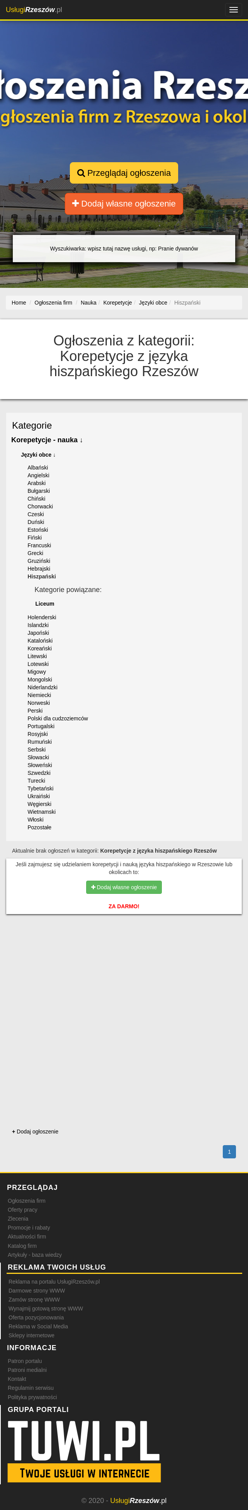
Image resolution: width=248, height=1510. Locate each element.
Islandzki (38, 625)
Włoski (35, 819)
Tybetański (41, 788)
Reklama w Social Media (38, 1326)
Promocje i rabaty (29, 1227)
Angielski (38, 475)
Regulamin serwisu (31, 1388)
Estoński (38, 530)
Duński (36, 522)
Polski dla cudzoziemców (58, 718)
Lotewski (38, 664)
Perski (35, 711)
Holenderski (42, 617)
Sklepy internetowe (31, 1335)
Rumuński (40, 742)
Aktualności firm (27, 1236)
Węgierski (39, 804)
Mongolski (40, 679)
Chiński (36, 499)
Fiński (35, 537)
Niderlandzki (42, 687)
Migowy (37, 672)
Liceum (44, 604)
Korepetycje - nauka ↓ (47, 440)
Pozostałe (39, 827)
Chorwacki (40, 506)
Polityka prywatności (32, 1397)
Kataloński (40, 641)
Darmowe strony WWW (37, 1291)
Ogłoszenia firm (26, 1201)
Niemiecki (39, 695)
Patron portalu (25, 1361)
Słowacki (38, 757)
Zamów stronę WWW (34, 1299)
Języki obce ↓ (38, 455)
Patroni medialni (27, 1370)
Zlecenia (18, 1219)
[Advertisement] (124, 954)
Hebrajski (39, 569)
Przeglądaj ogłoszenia (124, 173)
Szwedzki (39, 773)
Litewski (37, 656)
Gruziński (39, 561)
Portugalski (41, 726)
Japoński (38, 633)
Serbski (37, 749)
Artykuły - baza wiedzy (35, 1255)
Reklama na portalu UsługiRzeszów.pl (54, 1282)
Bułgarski (39, 491)
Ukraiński (39, 796)
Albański (38, 467)
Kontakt (17, 1379)
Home (19, 303)
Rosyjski (38, 734)
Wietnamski (41, 812)
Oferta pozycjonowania (36, 1317)
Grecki (35, 553)
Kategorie (32, 425)
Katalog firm (22, 1246)
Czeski (36, 514)
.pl (34, 10)
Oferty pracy (22, 1210)
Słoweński (40, 765)
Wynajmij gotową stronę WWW (46, 1308)
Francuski (39, 545)
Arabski (37, 483)
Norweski (39, 703)
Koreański (40, 648)
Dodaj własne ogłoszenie (124, 203)
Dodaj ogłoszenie (35, 1131)
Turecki (36, 781)
